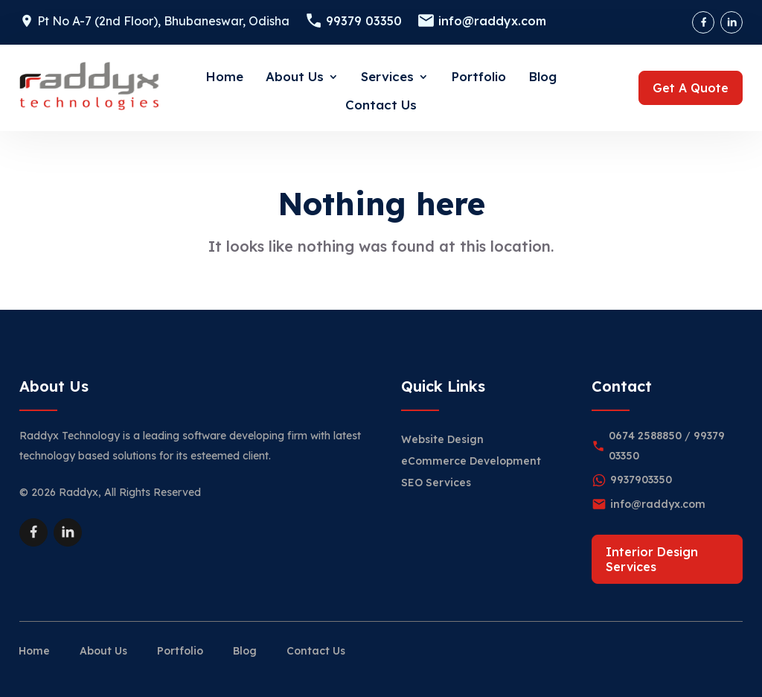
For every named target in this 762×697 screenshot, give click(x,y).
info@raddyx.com (492, 21)
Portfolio (478, 76)
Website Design (442, 439)
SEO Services (436, 482)
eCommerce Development (471, 461)
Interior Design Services (652, 559)
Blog (542, 76)
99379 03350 (364, 21)
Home (224, 76)
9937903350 (641, 479)
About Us (295, 76)
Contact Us (381, 104)
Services (387, 76)
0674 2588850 (645, 435)
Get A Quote (691, 87)
